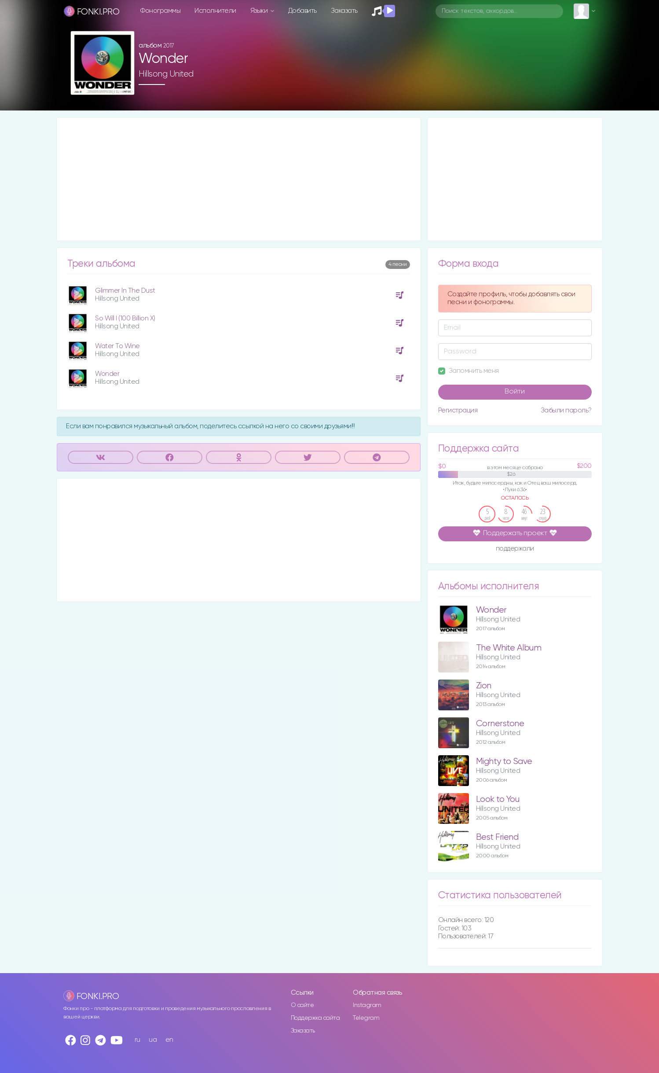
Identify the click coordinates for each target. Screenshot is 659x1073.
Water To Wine (117, 346)
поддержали (515, 549)
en (169, 1039)
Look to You (498, 799)
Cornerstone (500, 723)
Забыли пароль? (566, 410)
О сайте (302, 1005)
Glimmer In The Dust (125, 290)
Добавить (302, 10)
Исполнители (215, 10)
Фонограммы (160, 10)
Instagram (367, 1005)
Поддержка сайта (315, 1018)
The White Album (509, 648)
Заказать (344, 10)
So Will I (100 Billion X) (125, 318)
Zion (483, 686)
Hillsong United (166, 74)
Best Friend (497, 837)
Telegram (366, 1018)
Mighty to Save (504, 761)
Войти (515, 391)
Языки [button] (259, 10)
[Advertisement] (239, 179)
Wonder (107, 374)
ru (137, 1039)
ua (153, 1039)
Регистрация (458, 410)
